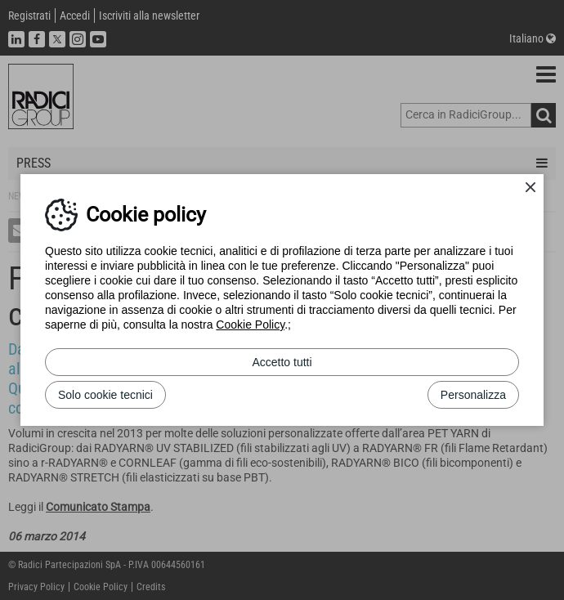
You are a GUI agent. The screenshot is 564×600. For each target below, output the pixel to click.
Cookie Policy (250, 324)
